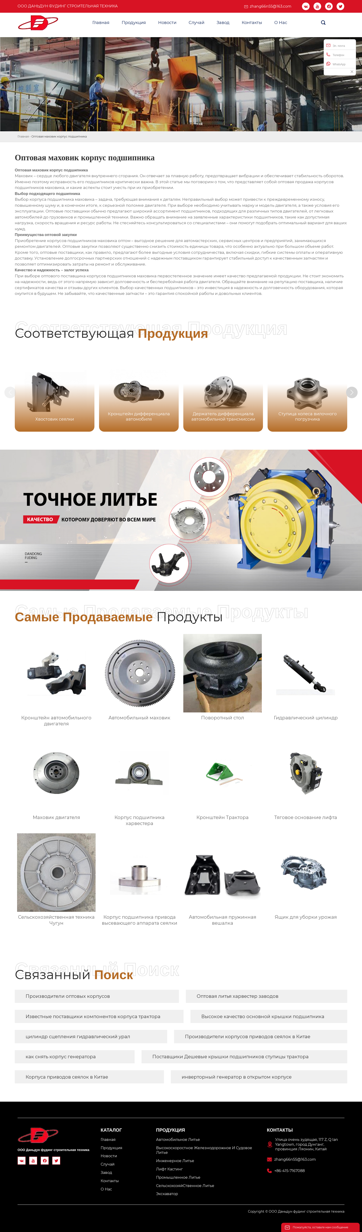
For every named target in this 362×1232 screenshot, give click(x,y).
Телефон (335, 54)
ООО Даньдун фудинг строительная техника (68, 6)
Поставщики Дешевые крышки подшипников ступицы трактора (230, 1056)
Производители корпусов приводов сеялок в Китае (247, 1036)
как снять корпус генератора (61, 1056)
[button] (352, 392)
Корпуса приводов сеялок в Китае (67, 1077)
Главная (23, 136)
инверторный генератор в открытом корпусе (237, 1077)
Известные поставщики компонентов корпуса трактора (93, 1016)
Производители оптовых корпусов (68, 996)
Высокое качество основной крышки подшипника (262, 1016)
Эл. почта (335, 45)
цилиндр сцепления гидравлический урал (78, 1036)
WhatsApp (335, 64)
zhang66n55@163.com (270, 6)
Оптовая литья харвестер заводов (237, 996)
